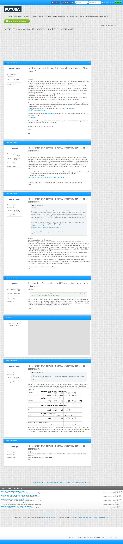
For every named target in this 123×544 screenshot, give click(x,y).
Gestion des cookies (87, 537)
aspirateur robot (87, 517)
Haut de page (113, 537)
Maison (26, 517)
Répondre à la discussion (16, 21)
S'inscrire (55, 2)
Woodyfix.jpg (32, 117)
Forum (10, 16)
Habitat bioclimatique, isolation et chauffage (52, 16)
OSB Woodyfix (49, 114)
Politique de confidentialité (101, 537)
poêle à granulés (97, 517)
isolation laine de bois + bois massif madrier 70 (16, 506)
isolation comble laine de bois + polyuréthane (15, 503)
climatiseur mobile (76, 517)
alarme (105, 517)
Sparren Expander (68, 108)
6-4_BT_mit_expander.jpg (36, 110)
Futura (69, 537)
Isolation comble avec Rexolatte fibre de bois (15, 499)
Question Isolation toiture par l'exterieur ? (77, 482)
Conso (79, 537)
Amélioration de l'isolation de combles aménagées (48, 482)
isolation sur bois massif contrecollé (13, 491)
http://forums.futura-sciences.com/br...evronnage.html (46, 177)
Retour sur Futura (67, 2)
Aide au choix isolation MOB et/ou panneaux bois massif (19, 495)
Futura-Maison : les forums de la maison (25, 16)
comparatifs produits (49, 517)
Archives (74, 537)
